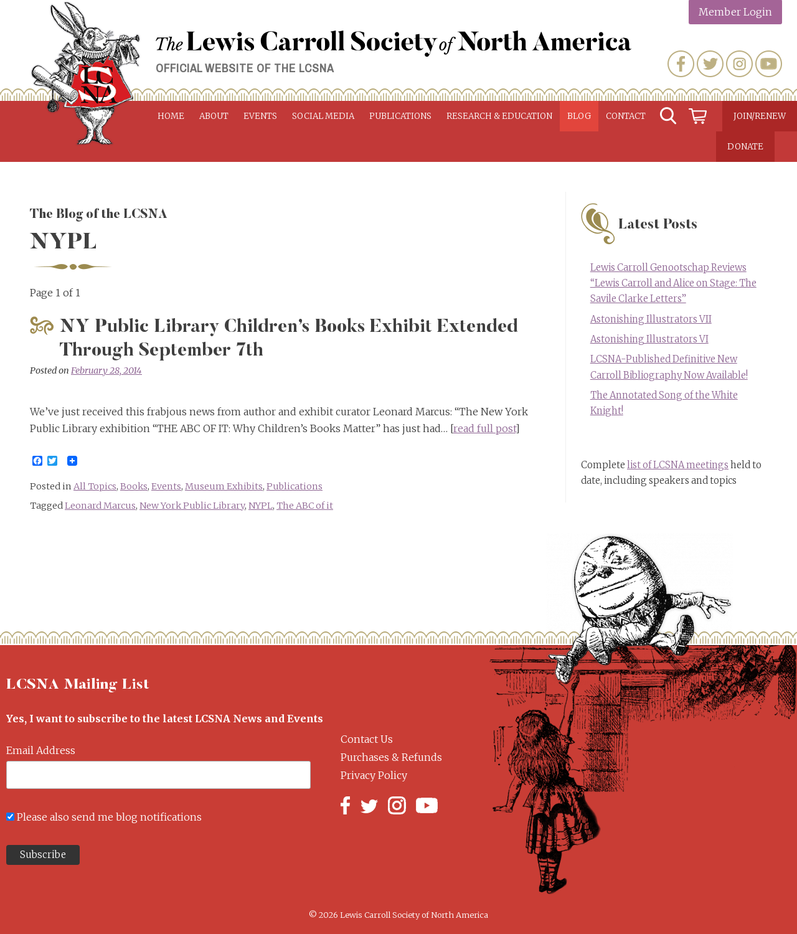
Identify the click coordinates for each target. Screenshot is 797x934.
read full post (484, 428)
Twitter (710, 63)
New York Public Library (192, 505)
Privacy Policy (374, 775)
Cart (698, 116)
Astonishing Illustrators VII (651, 319)
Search (668, 116)
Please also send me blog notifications (109, 817)
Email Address (40, 750)
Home (171, 116)
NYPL (260, 505)
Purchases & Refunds (391, 757)
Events (260, 116)
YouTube (768, 63)
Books (134, 486)
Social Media (323, 116)
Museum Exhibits (224, 486)
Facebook (680, 63)
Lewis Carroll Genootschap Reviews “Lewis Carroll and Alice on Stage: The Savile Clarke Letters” (673, 283)
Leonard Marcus (100, 505)
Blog (579, 116)
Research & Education (499, 116)
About (214, 116)
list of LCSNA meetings (678, 465)
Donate (745, 146)
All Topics (94, 486)
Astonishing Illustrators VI (649, 339)
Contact (626, 116)
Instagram (739, 63)
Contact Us (367, 739)
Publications (400, 116)
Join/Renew (759, 116)
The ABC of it (304, 505)
